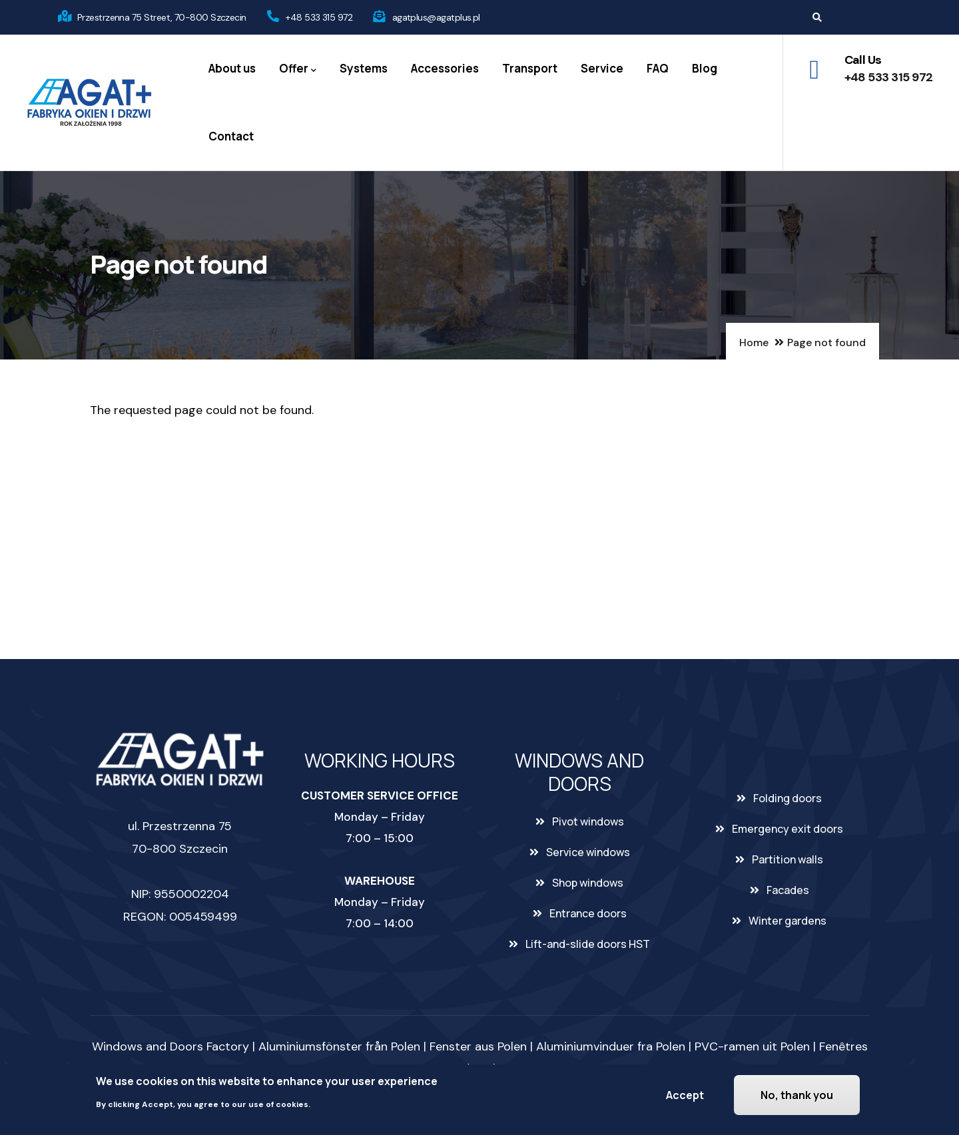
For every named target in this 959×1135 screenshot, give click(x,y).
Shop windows (587, 882)
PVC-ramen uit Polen (752, 1046)
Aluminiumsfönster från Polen (339, 1046)
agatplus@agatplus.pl (436, 17)
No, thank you (797, 1095)
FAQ (658, 68)
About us (232, 68)
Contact (231, 136)
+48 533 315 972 (319, 17)
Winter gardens (787, 920)
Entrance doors (588, 913)
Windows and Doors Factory (170, 1046)
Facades (788, 890)
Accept (685, 1095)
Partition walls (787, 859)
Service (602, 68)
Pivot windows (588, 821)
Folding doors (787, 798)
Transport (529, 68)
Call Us (863, 60)
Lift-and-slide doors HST (587, 944)
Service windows (588, 852)
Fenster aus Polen (478, 1046)
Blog (704, 68)
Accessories (445, 68)
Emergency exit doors (787, 828)
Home (754, 342)
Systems (364, 68)
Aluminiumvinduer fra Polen (610, 1046)
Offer (297, 69)
